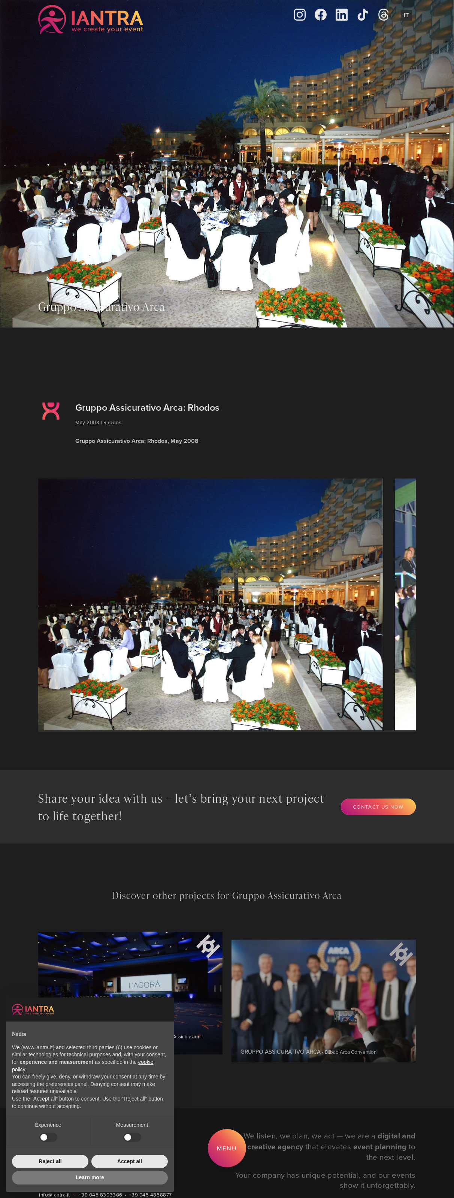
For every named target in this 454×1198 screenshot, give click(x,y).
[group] (211, 604)
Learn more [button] (90, 1177)
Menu (227, 1148)
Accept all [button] (129, 1161)
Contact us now (378, 806)
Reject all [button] (50, 1161)
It (406, 14)
